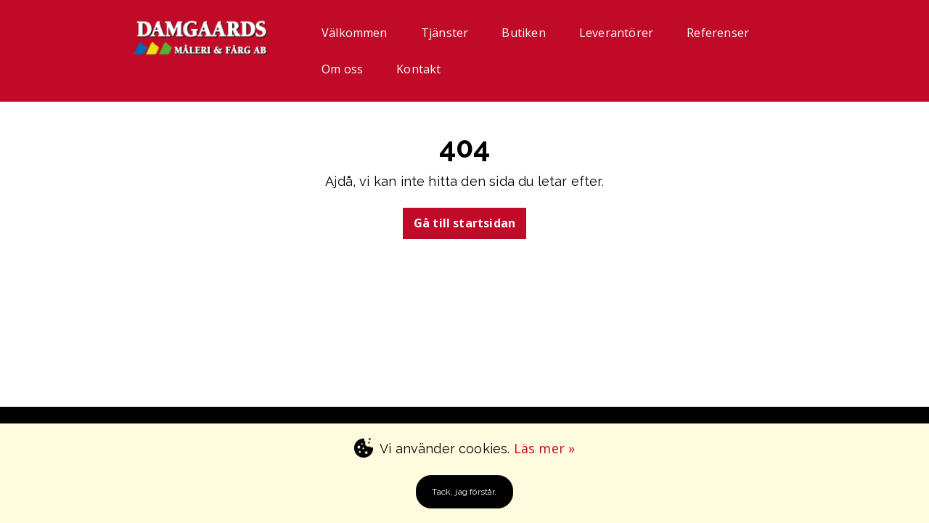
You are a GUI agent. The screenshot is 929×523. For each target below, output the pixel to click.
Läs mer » (545, 448)
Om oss (342, 69)
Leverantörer (616, 33)
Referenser (718, 33)
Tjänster (444, 33)
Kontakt (418, 69)
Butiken (523, 33)
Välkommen (355, 33)
